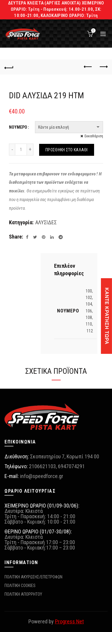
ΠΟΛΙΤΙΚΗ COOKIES (20, 585)
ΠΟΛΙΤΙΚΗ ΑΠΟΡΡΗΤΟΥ (23, 594)
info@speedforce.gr (41, 476)
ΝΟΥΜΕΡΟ (18, 127)
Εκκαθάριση (94, 136)
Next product (103, 66)
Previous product (88, 66)
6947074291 (71, 466)
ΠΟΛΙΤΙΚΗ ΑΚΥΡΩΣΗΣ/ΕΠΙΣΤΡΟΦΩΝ (33, 577)
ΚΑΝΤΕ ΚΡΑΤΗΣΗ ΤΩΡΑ (106, 316)
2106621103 (42, 466)
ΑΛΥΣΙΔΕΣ (46, 222)
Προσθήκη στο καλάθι (66, 149)
